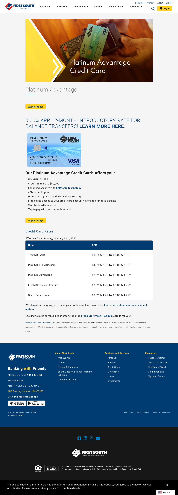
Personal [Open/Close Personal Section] (43, 6)
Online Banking (156, 371)
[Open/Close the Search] (153, 9)
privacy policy (48, 488)
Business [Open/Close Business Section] (61, 6)
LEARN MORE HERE (102, 126)
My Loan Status (156, 376)
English (164, 492)
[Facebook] (79, 438)
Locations (140, 2)
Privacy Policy (143, 412)
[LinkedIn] (86, 438)
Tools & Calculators (158, 362)
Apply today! (35, 106)
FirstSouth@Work (157, 367)
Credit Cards (114, 367)
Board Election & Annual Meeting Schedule (75, 373)
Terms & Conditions (161, 412)
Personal (112, 357)
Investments (113, 380)
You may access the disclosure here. (39, 323)
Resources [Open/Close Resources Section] (135, 6)
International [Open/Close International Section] (115, 6)
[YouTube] (98, 438)
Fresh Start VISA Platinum (97, 315)
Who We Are (64, 357)
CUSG (20, 415)
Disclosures (128, 412)
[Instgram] (92, 438)
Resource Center (156, 357)
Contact (170, 2)
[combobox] (165, 492)
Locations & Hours (67, 379)
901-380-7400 (34, 374)
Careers (151, 2)
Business (112, 362)
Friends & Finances (68, 367)
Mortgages (113, 371)
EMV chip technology (68, 188)
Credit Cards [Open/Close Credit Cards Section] (80, 6)
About (160, 2)
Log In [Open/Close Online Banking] (166, 8)
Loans (110, 376)
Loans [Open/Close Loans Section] (97, 6)
